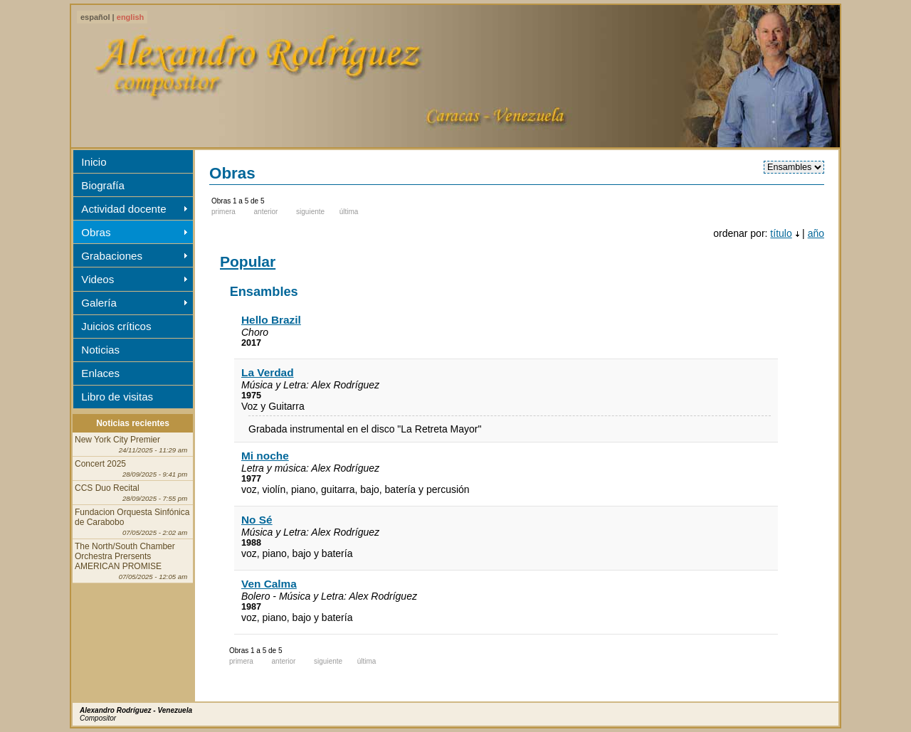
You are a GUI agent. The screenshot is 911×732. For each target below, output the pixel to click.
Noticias (100, 350)
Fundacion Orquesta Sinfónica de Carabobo (132, 521)
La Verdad (267, 372)
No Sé (257, 520)
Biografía (102, 185)
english (130, 17)
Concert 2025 (131, 468)
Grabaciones (111, 256)
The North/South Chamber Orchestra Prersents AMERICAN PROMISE (131, 560)
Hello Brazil (271, 320)
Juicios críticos (116, 326)
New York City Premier (131, 444)
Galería (99, 303)
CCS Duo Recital (131, 492)
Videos (97, 279)
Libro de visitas (117, 397)
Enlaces (100, 373)
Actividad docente (123, 209)
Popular (247, 261)
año (816, 233)
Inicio (93, 162)
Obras (95, 232)
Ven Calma (269, 584)
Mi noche (265, 456)
